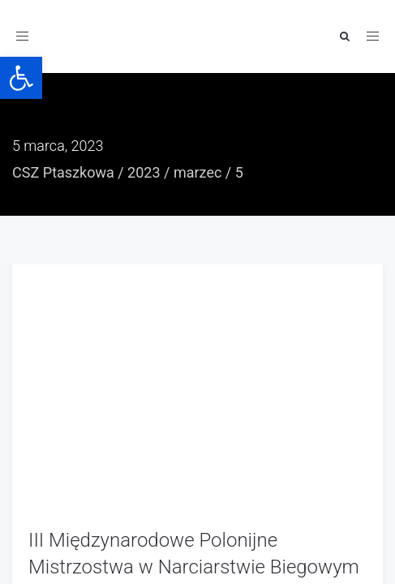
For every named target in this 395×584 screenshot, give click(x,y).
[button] (21, 78)
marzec (197, 172)
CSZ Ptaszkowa (63, 172)
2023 (143, 172)
